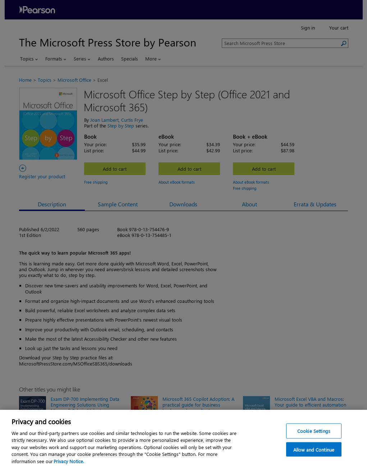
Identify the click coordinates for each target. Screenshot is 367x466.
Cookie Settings (313, 436)
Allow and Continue (313, 455)
